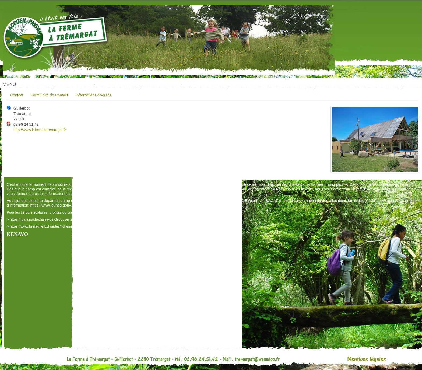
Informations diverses (93, 95)
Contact (16, 95)
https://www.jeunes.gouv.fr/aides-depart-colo (67, 205)
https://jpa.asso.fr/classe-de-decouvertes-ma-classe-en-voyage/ (60, 219)
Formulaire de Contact (49, 95)
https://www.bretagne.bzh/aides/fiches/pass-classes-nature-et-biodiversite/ (69, 226)
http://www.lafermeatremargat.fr (39, 130)
